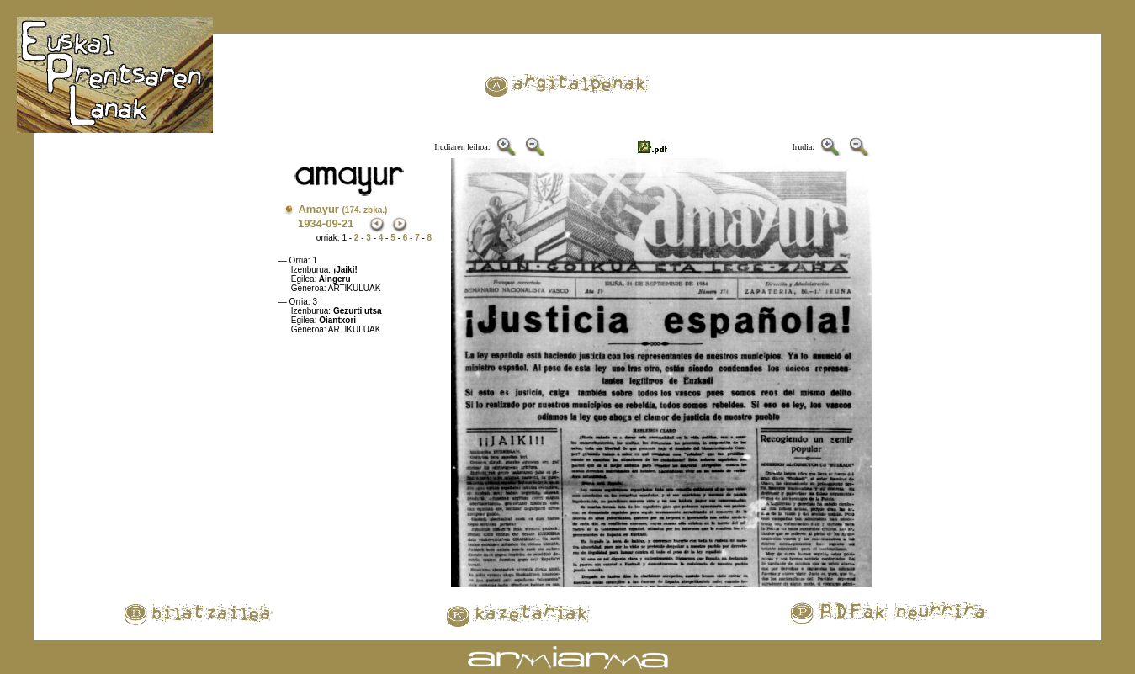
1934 (310, 223)
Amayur (342, 209)
